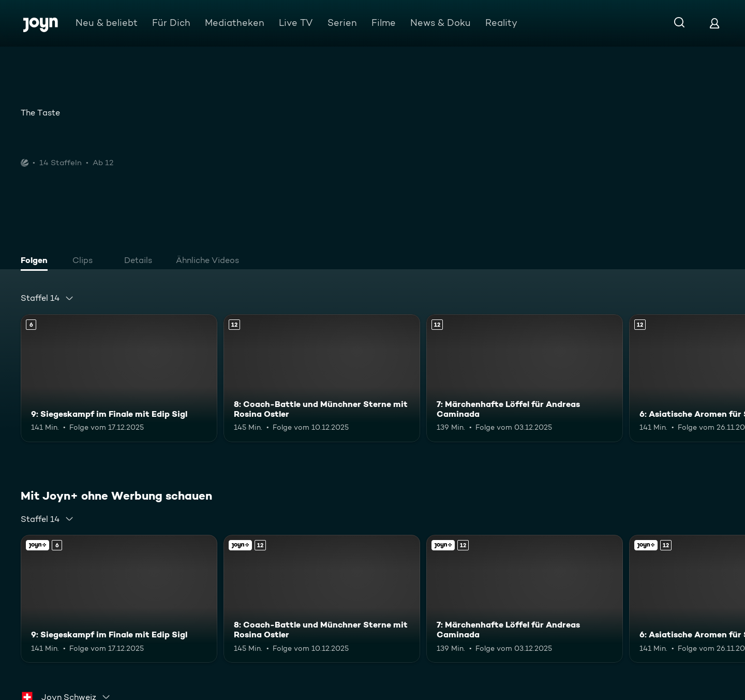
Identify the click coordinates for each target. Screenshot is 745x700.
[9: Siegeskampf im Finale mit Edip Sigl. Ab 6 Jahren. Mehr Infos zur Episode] (119, 378)
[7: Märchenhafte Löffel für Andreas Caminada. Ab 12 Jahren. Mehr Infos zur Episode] (524, 378)
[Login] (714, 23)
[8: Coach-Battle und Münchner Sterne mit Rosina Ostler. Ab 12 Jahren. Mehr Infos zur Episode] (322, 378)
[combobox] (47, 298)
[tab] (37, 261)
